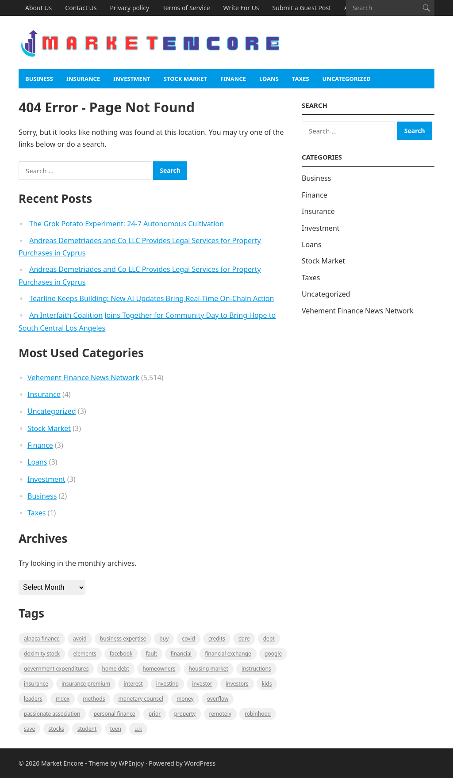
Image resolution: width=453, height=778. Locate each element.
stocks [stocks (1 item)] (56, 728)
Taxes (300, 79)
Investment (131, 79)
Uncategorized (346, 79)
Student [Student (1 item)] (86, 728)
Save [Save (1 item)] (29, 728)
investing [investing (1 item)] (167, 683)
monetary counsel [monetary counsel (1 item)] (141, 698)
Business (39, 79)
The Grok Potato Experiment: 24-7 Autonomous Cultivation (126, 224)
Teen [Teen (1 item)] (115, 728)
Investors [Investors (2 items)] (237, 683)
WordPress (200, 763)
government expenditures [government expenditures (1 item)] (56, 668)
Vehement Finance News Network (83, 377)
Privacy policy (130, 8)
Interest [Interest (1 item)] (132, 683)
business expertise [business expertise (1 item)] (123, 638)
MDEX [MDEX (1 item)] (62, 698)
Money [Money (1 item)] (185, 698)
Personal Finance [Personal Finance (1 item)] (114, 713)
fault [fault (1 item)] (151, 653)
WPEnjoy (131, 763)
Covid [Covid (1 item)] (188, 638)
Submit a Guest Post (302, 8)
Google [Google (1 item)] (273, 653)
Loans (269, 79)
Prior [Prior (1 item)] (155, 713)
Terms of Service (186, 8)
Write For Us (241, 8)
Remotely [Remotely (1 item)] (220, 713)
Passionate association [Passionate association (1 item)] (52, 713)
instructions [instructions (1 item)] (256, 668)
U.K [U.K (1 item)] (138, 728)
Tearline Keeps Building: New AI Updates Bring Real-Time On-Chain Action (151, 298)
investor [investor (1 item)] (202, 683)
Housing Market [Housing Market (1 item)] (208, 668)
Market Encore (62, 763)
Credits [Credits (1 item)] (216, 638)
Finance (233, 79)
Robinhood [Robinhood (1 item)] (258, 713)
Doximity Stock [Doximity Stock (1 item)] (42, 653)
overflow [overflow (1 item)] (218, 698)
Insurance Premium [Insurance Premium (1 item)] (85, 683)
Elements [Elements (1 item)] (84, 653)
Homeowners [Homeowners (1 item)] (158, 668)
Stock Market (185, 79)
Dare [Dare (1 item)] (244, 638)
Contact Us (80, 8)
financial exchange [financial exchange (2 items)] (228, 653)
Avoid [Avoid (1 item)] (80, 638)
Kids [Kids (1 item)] (267, 683)
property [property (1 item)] (185, 713)
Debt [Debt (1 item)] (269, 638)
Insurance (83, 79)
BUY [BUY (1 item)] (164, 638)
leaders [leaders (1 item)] (33, 698)
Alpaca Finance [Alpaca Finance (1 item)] (42, 638)
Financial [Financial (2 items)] (180, 653)
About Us (38, 8)
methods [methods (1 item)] (94, 698)
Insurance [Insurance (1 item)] (36, 683)
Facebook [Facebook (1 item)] (121, 653)
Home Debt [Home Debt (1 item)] (116, 668)
